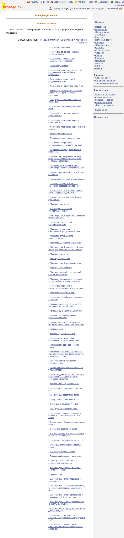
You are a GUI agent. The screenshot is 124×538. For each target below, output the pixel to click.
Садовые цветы (103, 78)
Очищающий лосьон (59, 65)
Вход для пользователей (109, 8)
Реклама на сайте (86, 8)
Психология (101, 29)
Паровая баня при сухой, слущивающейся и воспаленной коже (65, 144)
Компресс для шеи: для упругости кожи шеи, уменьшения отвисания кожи (66, 323)
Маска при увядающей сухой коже (65, 243)
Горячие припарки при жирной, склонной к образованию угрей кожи (64, 185)
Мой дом (99, 58)
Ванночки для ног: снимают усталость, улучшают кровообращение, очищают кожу (66, 488)
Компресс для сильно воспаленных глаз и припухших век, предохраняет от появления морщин (66, 354)
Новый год (100, 27)
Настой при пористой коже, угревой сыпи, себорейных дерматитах (65, 191)
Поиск (74, 8)
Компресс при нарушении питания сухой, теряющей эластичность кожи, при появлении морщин (65, 158)
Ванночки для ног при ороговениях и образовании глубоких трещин (65, 496)
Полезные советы (104, 40)
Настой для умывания (60, 47)
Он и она (99, 47)
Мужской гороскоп (104, 100)
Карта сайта (101, 110)
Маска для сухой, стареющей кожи (65, 263)
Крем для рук (56, 474)
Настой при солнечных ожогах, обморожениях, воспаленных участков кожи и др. (65, 526)
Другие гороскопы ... (105, 105)
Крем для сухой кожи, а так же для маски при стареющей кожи (64, 305)
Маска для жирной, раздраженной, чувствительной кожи (64, 273)
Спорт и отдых (102, 50)
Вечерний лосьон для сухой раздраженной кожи (61, 80)
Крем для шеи (56, 329)
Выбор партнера (103, 102)
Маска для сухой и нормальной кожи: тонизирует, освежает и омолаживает (66, 248)
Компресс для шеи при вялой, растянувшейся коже (62, 316)
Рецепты (34, 2)
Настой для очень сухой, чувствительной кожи (60, 210)
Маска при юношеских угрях (62, 293)
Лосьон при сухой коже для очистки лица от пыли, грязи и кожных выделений (65, 92)
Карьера (99, 42)
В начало (99, 22)
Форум (56, 8)
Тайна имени (103, 2)
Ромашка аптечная (49, 40)
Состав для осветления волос (63, 429)
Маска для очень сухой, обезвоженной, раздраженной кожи (64, 230)
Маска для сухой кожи (60, 204)
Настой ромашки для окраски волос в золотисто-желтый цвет (66, 434)
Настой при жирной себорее (62, 452)
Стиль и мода (102, 32)
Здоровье (100, 34)
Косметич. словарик (105, 80)
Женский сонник (85, 2)
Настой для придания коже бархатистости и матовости (61, 60)
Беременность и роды (63, 2)
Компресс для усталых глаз (62, 333)
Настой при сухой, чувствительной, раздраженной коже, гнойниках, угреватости (65, 72)
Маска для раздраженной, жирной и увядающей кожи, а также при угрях (65, 280)
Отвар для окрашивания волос (64, 404)
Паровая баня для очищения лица (65, 138)
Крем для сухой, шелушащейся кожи (66, 311)
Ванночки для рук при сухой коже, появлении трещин (64, 468)
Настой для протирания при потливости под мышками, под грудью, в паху (66, 517)
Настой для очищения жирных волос (66, 440)
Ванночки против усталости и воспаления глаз (62, 362)
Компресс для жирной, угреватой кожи (67, 179)
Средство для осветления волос (64, 395)
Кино (97, 66)
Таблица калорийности (106, 83)
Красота (99, 37)
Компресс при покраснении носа (64, 383)
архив (63, 8)
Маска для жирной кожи (61, 268)
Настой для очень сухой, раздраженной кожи (60, 223)
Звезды (99, 63)
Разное (98, 68)
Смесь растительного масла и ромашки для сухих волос (62, 462)
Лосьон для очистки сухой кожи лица (66, 86)
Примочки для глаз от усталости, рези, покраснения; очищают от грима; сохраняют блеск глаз (66, 376)
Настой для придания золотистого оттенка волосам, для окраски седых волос (65, 415)
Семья (98, 55)
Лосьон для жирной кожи (61, 134)
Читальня (100, 60)
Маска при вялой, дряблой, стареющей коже (61, 237)
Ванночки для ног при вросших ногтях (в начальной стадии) (66, 503)
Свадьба (99, 53)
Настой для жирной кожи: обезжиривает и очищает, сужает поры (65, 287)
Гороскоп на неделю (105, 94)
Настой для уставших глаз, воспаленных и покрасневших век (63, 339)
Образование (102, 45)
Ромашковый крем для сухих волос (66, 456)
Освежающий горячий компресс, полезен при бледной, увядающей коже (66, 166)
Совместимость (103, 97)
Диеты (46, 2)
